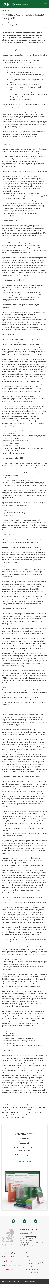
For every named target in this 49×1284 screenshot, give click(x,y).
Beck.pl (28, 1257)
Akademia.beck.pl (32, 1269)
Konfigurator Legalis (32, 1260)
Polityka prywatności (30, 1281)
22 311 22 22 (11, 1256)
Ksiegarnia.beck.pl (32, 1266)
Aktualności (5, 11)
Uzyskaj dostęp (24, 1161)
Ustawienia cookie (32, 1273)
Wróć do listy (43, 1123)
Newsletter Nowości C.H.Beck (35, 1263)
